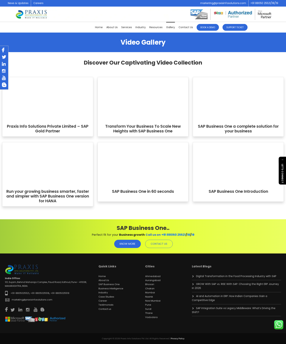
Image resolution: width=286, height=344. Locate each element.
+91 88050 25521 (173, 235)
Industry (141, 27)
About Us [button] (112, 27)
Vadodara (151, 317)
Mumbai (150, 292)
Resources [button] (156, 27)
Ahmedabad (153, 276)
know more (127, 244)
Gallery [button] (170, 27)
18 (188, 235)
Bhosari (149, 284)
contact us (159, 244)
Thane (149, 313)
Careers (38, 3)
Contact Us (186, 27)
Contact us (104, 309)
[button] (235, 27)
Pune (148, 305)
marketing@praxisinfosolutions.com (223, 3)
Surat (148, 309)
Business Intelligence (110, 288)
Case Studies (106, 296)
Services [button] (126, 27)
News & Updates (18, 3)
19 (192, 235)
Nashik (149, 296)
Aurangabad (153, 280)
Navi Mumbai (153, 300)
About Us (103, 280)
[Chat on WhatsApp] (278, 324)
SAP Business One (109, 284)
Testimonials (105, 305)
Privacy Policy (177, 338)
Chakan (149, 288)
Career (102, 300)
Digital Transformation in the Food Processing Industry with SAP (236, 276)
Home (99, 27)
